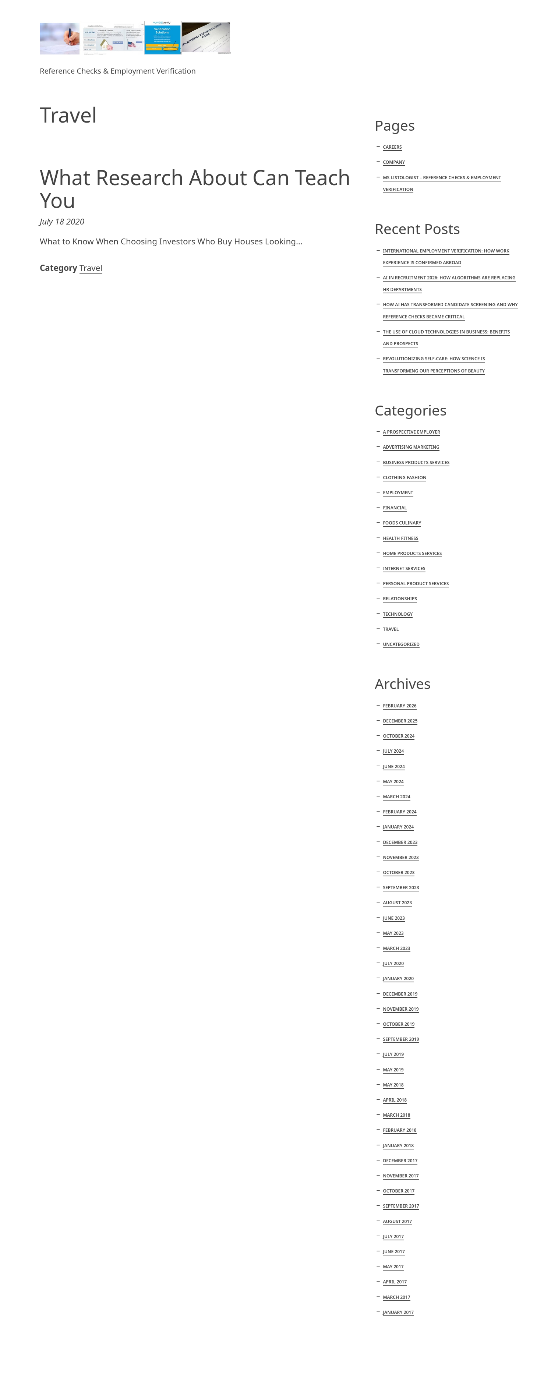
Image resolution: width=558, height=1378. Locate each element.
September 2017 (401, 1206)
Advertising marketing (411, 447)
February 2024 (399, 812)
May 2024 (393, 781)
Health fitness (400, 538)
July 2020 (393, 963)
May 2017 (393, 1267)
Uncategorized (401, 644)
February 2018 (399, 1130)
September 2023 (401, 887)
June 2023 (394, 918)
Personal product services (416, 583)
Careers (392, 147)
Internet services (404, 568)
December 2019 (400, 994)
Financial (395, 508)
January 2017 (398, 1312)
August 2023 (397, 903)
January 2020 (398, 978)
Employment (398, 493)
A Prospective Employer (411, 432)
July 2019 (393, 1054)
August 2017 (397, 1221)
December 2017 (400, 1161)
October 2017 (398, 1191)
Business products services (416, 462)
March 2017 (396, 1297)
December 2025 (400, 721)
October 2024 (398, 736)
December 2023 (400, 842)
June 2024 (394, 766)
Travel (91, 267)
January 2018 (398, 1145)
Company (394, 162)
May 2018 (393, 1085)
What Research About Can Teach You (195, 188)
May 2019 (393, 1070)
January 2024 (398, 827)
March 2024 (396, 797)
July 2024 (393, 751)
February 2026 (399, 706)
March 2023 (396, 948)
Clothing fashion (404, 477)
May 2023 (393, 933)
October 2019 (398, 1024)
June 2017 (394, 1251)
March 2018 (396, 1115)
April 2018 (395, 1100)
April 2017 (395, 1282)
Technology (398, 614)
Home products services (412, 553)
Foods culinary (402, 523)
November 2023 (401, 857)
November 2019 (401, 1009)
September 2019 (401, 1039)
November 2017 (401, 1176)
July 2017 (393, 1236)
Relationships (400, 599)
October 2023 (398, 872)
